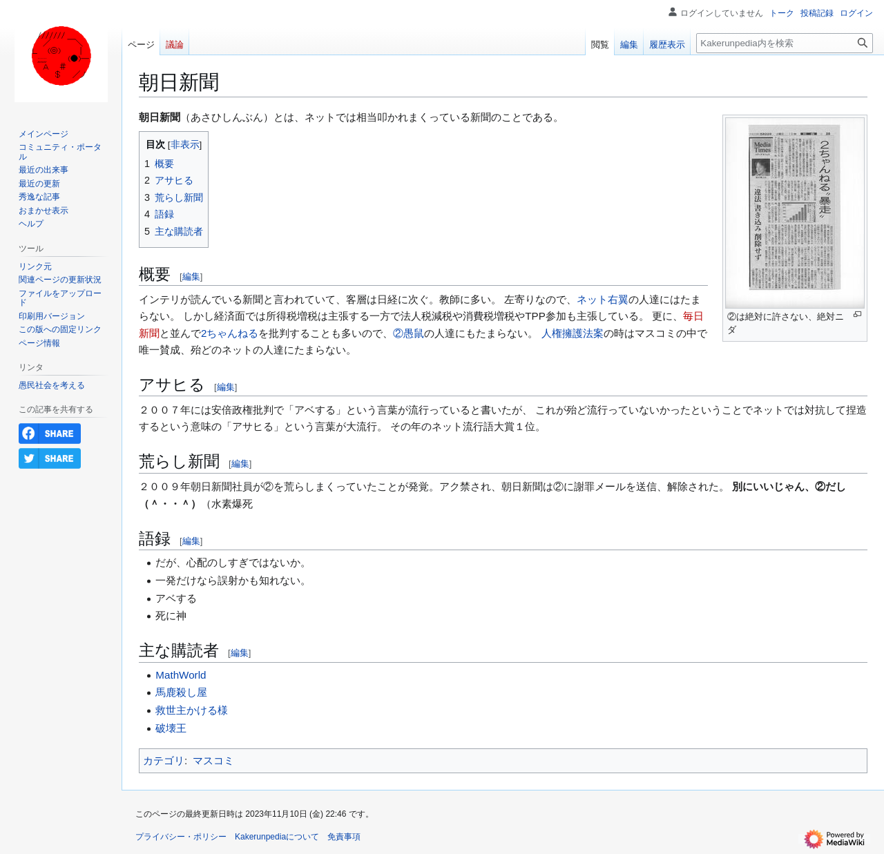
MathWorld (180, 675)
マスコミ (213, 760)
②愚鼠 (408, 333)
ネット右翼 (602, 299)
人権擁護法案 (572, 333)
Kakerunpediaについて (277, 837)
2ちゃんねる (229, 333)
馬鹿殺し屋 (181, 692)
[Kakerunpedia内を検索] (784, 43)
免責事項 (344, 837)
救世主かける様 (191, 710)
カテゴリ (163, 760)
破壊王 (170, 728)
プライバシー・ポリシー (181, 837)
